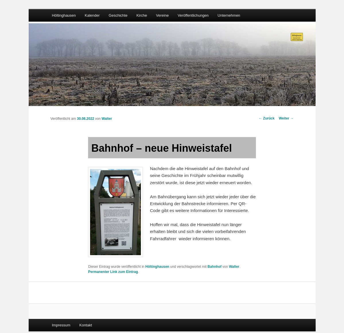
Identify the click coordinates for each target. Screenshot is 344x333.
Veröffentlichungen (193, 15)
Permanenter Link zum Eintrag (113, 272)
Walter (107, 119)
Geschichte (118, 15)
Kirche (141, 15)
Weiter (286, 118)
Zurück (266, 118)
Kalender (92, 15)
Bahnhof (214, 267)
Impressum (61, 325)
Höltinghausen (64, 15)
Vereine (162, 15)
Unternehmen (228, 15)
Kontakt (85, 325)
